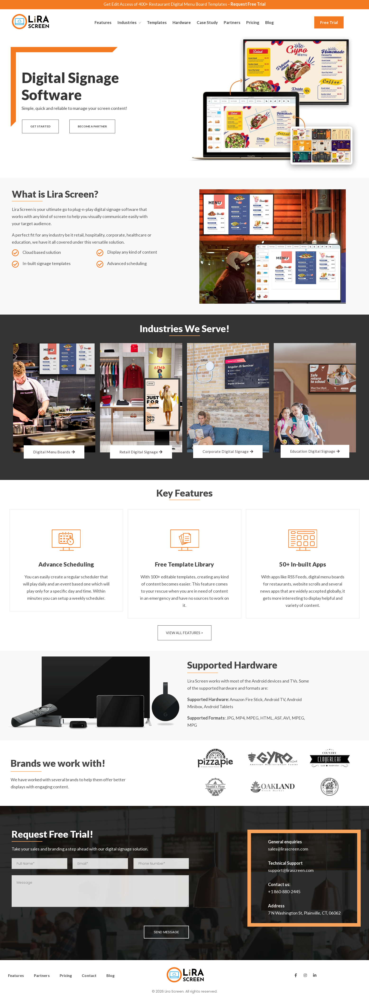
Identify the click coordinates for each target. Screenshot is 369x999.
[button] (329, 22)
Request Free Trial (248, 4)
